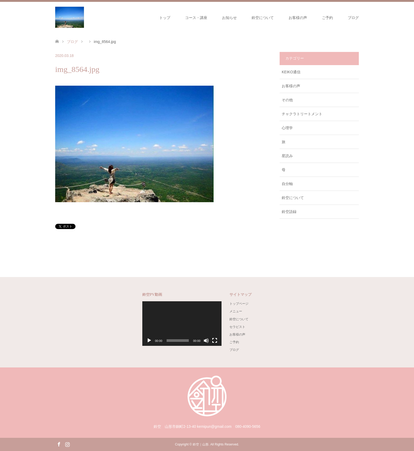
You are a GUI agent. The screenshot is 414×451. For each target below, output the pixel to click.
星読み (287, 156)
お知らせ (229, 18)
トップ (164, 18)
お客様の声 (298, 18)
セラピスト (237, 327)
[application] (182, 323)
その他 (287, 100)
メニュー (235, 311)
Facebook (59, 444)
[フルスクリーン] (214, 340)
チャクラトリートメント (302, 114)
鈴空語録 (289, 212)
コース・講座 (196, 18)
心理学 (287, 128)
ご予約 (327, 18)
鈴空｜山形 (201, 444)
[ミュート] (206, 340)
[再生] (149, 340)
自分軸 (287, 184)
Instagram (67, 444)
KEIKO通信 (291, 72)
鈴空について (263, 18)
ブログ (353, 18)
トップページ (238, 303)
